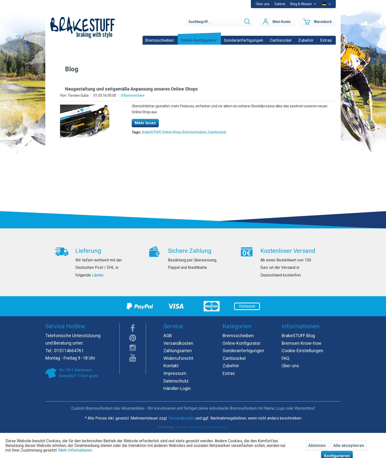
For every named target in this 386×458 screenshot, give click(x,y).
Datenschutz (176, 381)
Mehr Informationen (75, 450)
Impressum (174, 373)
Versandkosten (178, 343)
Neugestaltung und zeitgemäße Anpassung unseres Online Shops (131, 89)
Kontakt (170, 365)
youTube (133, 358)
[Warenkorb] (317, 22)
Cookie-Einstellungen (302, 350)
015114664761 (69, 350)
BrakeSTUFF (151, 132)
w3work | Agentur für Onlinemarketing (202, 427)
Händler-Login (177, 388)
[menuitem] (280, 4)
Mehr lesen (145, 123)
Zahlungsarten (177, 350)
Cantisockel (217, 132)
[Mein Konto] (276, 22)
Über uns (263, 4)
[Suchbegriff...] (220, 22)
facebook (133, 328)
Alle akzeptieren (348, 445)
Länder (97, 275)
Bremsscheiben (194, 132)
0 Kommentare (133, 95)
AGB (167, 335)
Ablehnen (317, 445)
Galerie (279, 4)
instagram (133, 348)
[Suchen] (247, 22)
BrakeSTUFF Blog (298, 335)
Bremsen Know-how (302, 343)
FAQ (285, 358)
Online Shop (171, 132)
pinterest (133, 338)
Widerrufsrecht (178, 358)
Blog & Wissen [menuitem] (301, 4)
